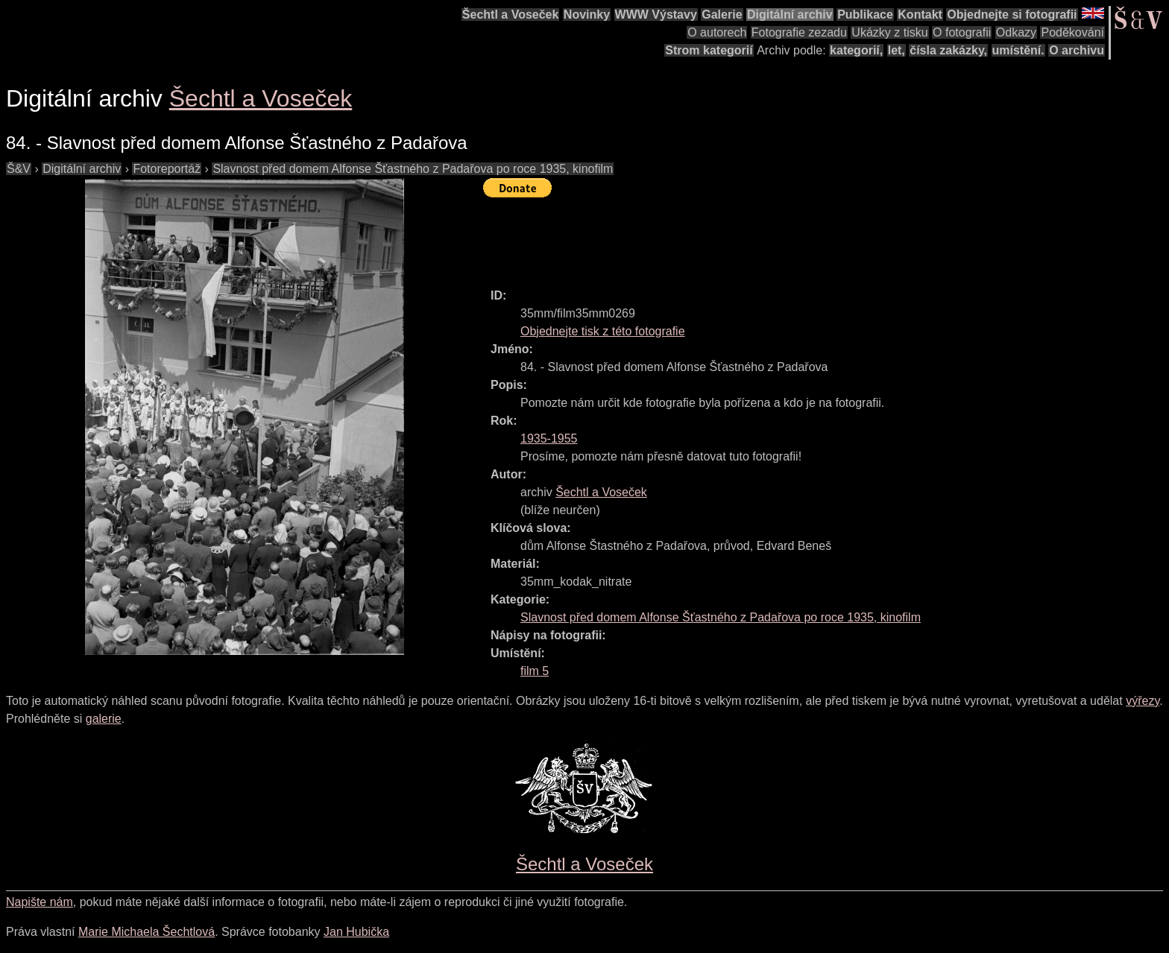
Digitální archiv (790, 14)
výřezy (1142, 700)
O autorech (716, 32)
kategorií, (856, 50)
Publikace (865, 14)
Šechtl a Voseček (510, 14)
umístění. (1018, 50)
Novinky (587, 14)
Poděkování (1072, 32)
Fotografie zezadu (799, 32)
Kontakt (920, 14)
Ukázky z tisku (889, 32)
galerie (104, 718)
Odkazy (1016, 32)
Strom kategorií (708, 50)
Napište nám (39, 902)
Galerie (722, 14)
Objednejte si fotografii (1012, 14)
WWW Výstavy (656, 14)
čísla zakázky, (948, 50)
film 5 (534, 671)
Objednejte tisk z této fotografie (602, 331)
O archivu (1076, 50)
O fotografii (962, 32)
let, (896, 50)
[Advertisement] (754, 236)
